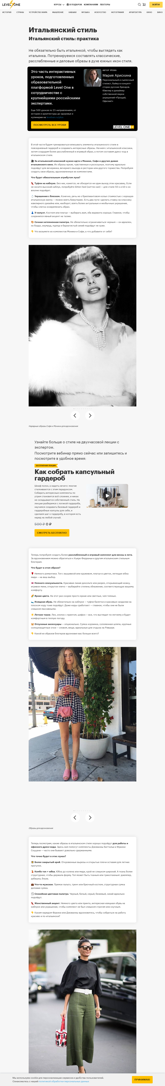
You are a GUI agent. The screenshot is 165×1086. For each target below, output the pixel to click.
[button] (77, 408)
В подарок (74, 4)
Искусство (100, 12)
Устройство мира (38, 12)
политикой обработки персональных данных (64, 1081)
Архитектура (135, 12)
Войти (156, 5)
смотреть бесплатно (52, 533)
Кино (149, 12)
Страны (20, 12)
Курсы (57, 5)
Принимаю (142, 1080)
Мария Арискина (117, 75)
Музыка (85, 12)
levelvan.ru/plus (55, 117)
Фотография (117, 12)
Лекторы (105, 5)
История (6, 12)
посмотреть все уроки (49, 125)
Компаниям (91, 5)
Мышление (57, 12)
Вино (160, 12)
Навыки (73, 12)
